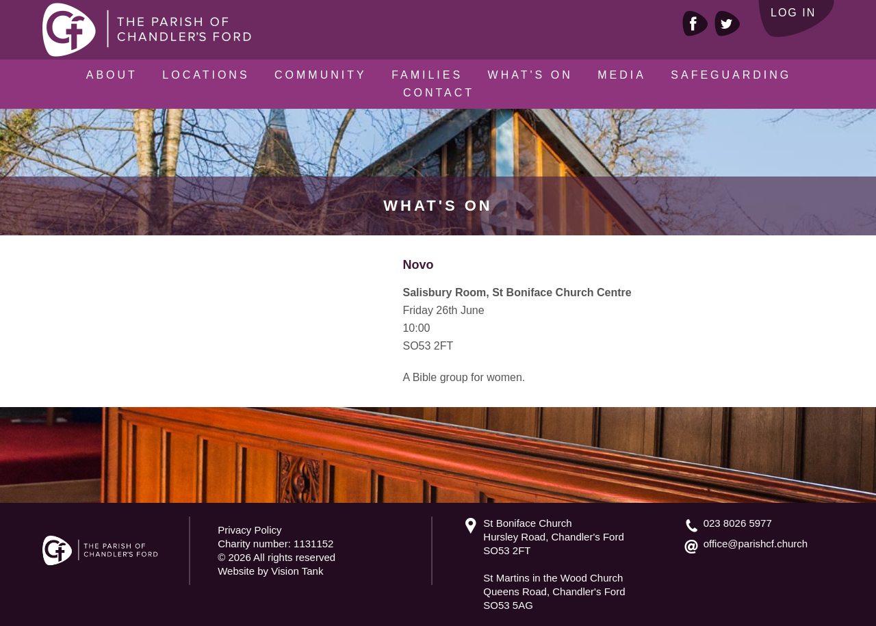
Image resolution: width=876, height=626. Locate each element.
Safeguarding (731, 75)
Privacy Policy (249, 530)
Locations (205, 75)
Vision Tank (297, 571)
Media (621, 75)
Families (427, 75)
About (112, 75)
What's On (530, 75)
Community (320, 75)
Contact (438, 93)
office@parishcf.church (756, 543)
